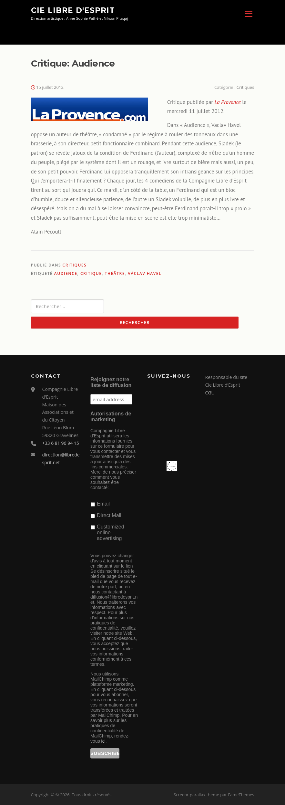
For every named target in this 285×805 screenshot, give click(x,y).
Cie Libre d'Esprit (73, 10)
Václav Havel (144, 273)
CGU (210, 393)
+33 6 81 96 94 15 (60, 443)
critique (91, 273)
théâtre (115, 273)
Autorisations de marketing (110, 416)
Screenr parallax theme (196, 795)
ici (103, 741)
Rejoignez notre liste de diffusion (110, 382)
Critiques (245, 87)
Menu (248, 14)
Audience (65, 273)
